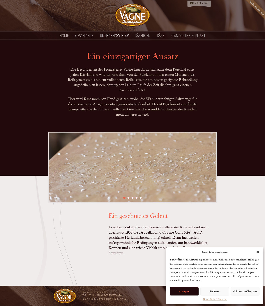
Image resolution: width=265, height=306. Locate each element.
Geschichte (84, 35)
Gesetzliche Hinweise (215, 299)
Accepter (184, 291)
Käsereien (143, 35)
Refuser (215, 291)
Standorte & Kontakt (188, 35)
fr (206, 3)
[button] (257, 252)
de (192, 3)
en (199, 3)
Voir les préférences (245, 291)
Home (64, 35)
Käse (160, 35)
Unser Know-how (114, 35)
